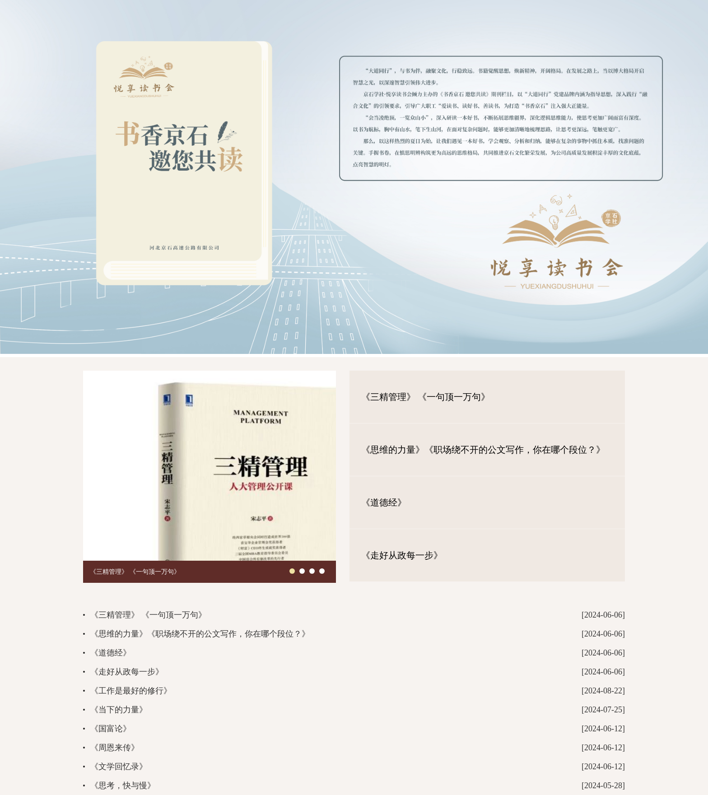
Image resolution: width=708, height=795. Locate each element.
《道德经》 (383, 502)
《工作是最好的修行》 (131, 690)
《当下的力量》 (118, 709)
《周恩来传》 (114, 747)
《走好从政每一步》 (401, 555)
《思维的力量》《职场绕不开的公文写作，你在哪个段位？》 (483, 450)
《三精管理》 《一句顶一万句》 (135, 571)
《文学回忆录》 (118, 766)
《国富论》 (110, 728)
